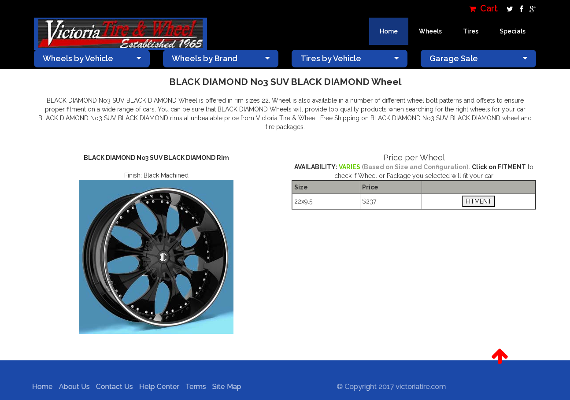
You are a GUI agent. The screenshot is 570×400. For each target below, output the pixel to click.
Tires (470, 31)
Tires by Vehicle (349, 58)
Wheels (430, 31)
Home (389, 31)
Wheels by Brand (221, 58)
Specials (513, 31)
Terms (193, 386)
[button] (499, 356)
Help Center (157, 386)
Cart (483, 9)
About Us (72, 386)
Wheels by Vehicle (92, 58)
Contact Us (112, 386)
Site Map (224, 386)
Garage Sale (478, 58)
